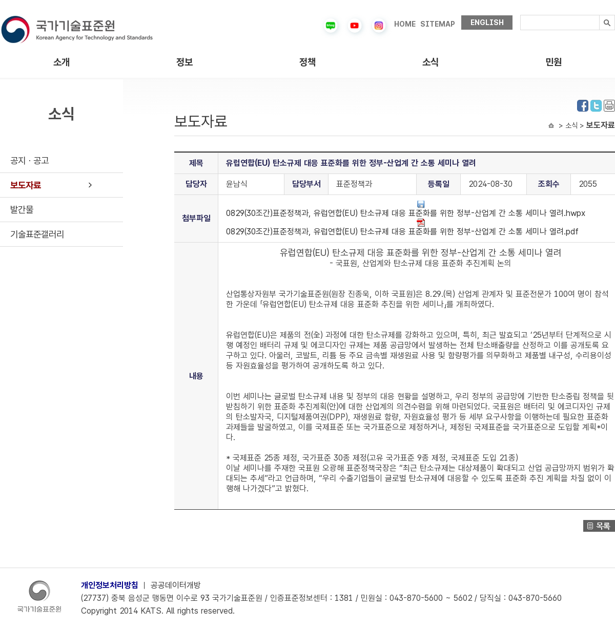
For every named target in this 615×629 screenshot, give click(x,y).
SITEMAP (437, 24)
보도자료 (25, 185)
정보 (184, 62)
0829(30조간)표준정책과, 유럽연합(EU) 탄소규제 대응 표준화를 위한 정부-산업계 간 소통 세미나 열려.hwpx (405, 209)
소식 (430, 62)
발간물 (21, 209)
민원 (553, 62)
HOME (405, 24)
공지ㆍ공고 (29, 160)
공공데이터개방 (176, 585)
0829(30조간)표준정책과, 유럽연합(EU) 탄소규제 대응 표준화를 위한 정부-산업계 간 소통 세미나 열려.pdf (402, 227)
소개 (61, 62)
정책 (307, 62)
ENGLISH (487, 22)
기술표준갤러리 (37, 234)
